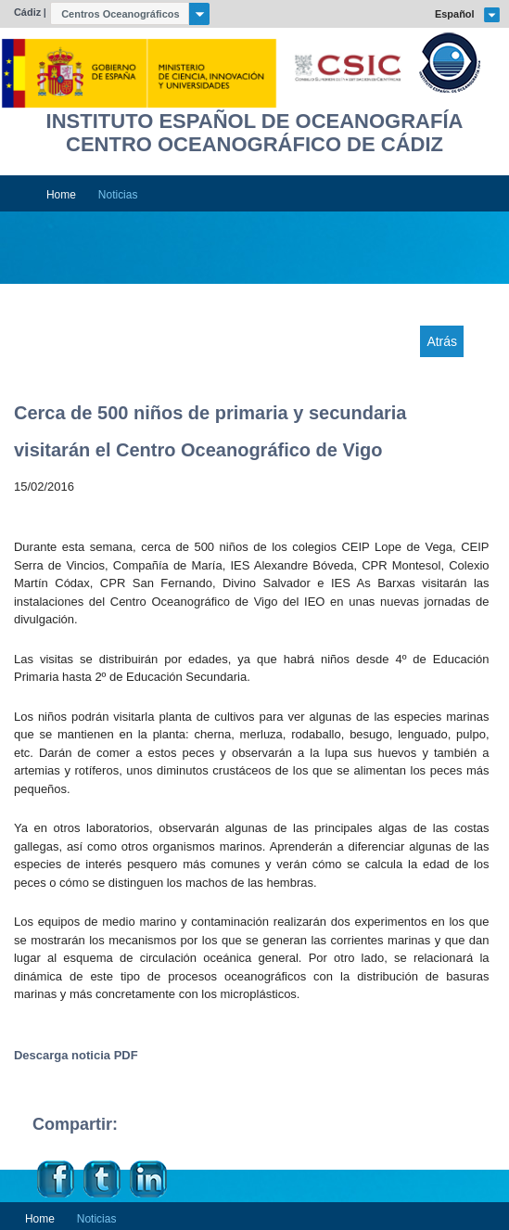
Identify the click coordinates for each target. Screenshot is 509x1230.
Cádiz (27, 12)
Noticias (118, 194)
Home (61, 194)
